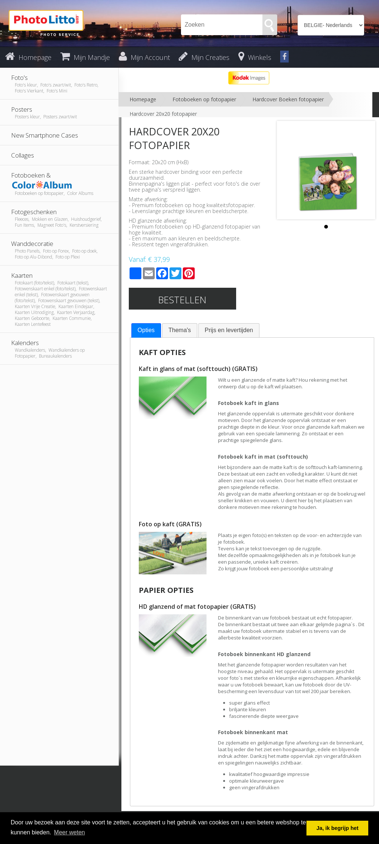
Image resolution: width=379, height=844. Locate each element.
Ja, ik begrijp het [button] (337, 828)
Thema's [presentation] (179, 330)
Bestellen (182, 299)
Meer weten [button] (69, 832)
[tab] (146, 330)
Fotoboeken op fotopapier (204, 99)
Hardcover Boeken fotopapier (288, 99)
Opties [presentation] (146, 330)
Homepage (143, 99)
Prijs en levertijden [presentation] (229, 330)
